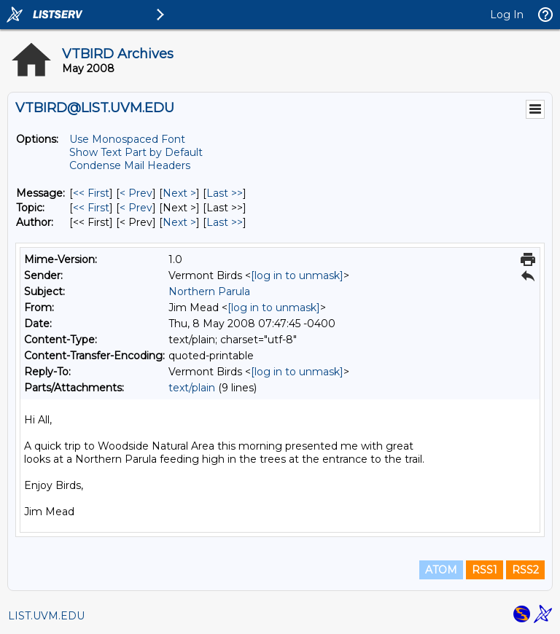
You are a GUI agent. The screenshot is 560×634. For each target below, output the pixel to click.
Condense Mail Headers (129, 165)
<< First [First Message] (91, 193)
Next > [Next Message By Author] (179, 222)
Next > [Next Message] (179, 193)
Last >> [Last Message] (224, 193)
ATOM (441, 569)
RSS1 (484, 569)
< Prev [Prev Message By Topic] (136, 207)
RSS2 (525, 569)
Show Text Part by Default (136, 152)
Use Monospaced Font (127, 139)
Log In (507, 14)
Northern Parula (209, 291)
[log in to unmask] (297, 275)
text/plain (191, 387)
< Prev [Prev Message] (136, 193)
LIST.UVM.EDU (46, 615)
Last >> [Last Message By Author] (224, 222)
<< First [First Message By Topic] (91, 207)
